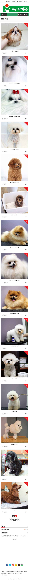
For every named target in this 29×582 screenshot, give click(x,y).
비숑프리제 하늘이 (14, 346)
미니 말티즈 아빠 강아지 (14, 83)
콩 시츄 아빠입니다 (14, 51)
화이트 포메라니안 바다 (14, 280)
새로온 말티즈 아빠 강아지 (14, 116)
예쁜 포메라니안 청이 (14, 313)
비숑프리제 (14, 379)
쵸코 (14, 510)
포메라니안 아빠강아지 (14, 247)
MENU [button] (4, 14)
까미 (14, 477)
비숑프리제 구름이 (14, 149)
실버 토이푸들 (14, 215)
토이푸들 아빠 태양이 (14, 182)
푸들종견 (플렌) (14, 444)
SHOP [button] (20, 14)
